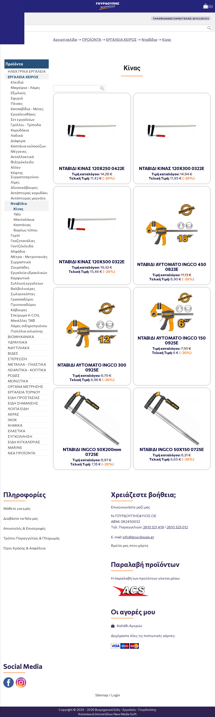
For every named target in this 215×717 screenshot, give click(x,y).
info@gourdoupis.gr (138, 537)
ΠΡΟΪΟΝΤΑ (91, 39)
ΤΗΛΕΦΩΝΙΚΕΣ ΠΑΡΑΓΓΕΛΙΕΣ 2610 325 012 (181, 18)
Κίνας (166, 39)
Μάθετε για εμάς (17, 508)
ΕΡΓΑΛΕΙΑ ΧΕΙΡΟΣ (121, 39)
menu (6, 6)
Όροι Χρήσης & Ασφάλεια (24, 548)
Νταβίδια (149, 39)
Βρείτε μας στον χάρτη (129, 545)
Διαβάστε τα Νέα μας (20, 518)
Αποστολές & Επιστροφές (24, 528)
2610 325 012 (177, 527)
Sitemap (101, 695)
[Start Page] (107, 6)
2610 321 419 (153, 527)
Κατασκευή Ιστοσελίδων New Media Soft (107, 714)
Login (115, 695)
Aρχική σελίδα (65, 39)
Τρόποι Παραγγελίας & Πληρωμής (31, 538)
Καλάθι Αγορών (126, 625)
